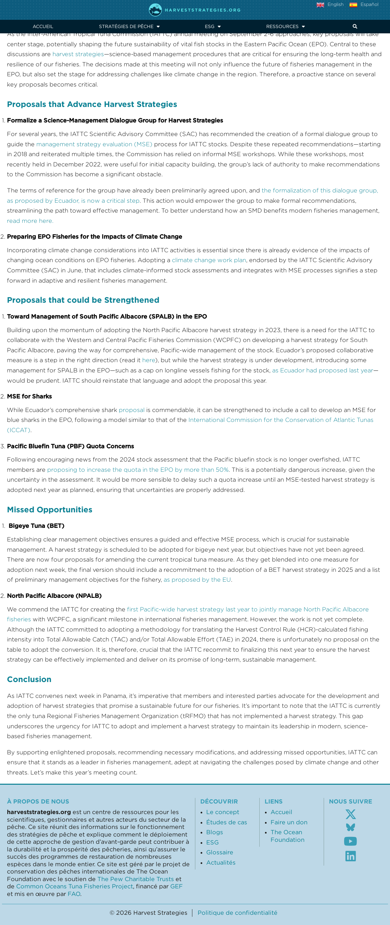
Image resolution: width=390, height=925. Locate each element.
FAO (74, 894)
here (148, 360)
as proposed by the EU (197, 579)
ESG (213, 26)
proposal (132, 410)
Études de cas (226, 822)
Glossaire (219, 852)
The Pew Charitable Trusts (135, 879)
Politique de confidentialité (237, 912)
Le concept (222, 812)
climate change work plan (209, 260)
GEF (176, 886)
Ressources (285, 26)
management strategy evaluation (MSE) (94, 144)
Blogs (214, 832)
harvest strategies (78, 54)
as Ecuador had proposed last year (322, 370)
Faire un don (289, 822)
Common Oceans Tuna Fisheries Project (74, 886)
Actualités (221, 862)
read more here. (30, 221)
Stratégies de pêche (129, 26)
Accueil (43, 26)
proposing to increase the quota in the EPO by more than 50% (138, 469)
